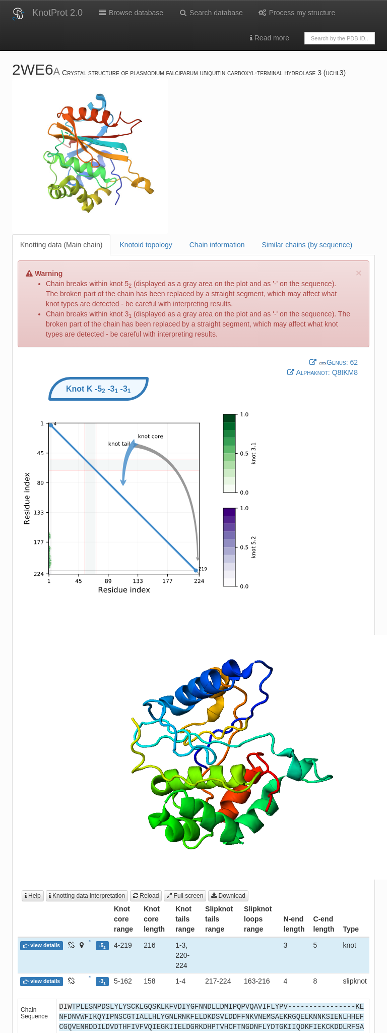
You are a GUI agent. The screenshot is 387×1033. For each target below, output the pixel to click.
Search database (210, 13)
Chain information (217, 245)
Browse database (130, 13)
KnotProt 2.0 (57, 13)
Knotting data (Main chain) (61, 245)
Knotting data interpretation (87, 895)
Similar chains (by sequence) (307, 245)
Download (228, 895)
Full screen (185, 895)
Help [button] (33, 895)
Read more (269, 38)
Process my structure (296, 13)
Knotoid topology (145, 245)
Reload (146, 895)
